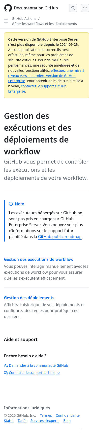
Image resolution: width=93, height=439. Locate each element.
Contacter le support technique (32, 372)
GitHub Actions (24, 18)
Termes (46, 415)
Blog (67, 420)
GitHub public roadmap (60, 236)
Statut (9, 420)
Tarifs (22, 420)
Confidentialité (68, 415)
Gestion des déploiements (29, 297)
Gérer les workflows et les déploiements (44, 23)
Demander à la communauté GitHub (36, 365)
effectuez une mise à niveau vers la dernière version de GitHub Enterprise (46, 75)
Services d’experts (45, 420)
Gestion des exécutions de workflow (38, 259)
